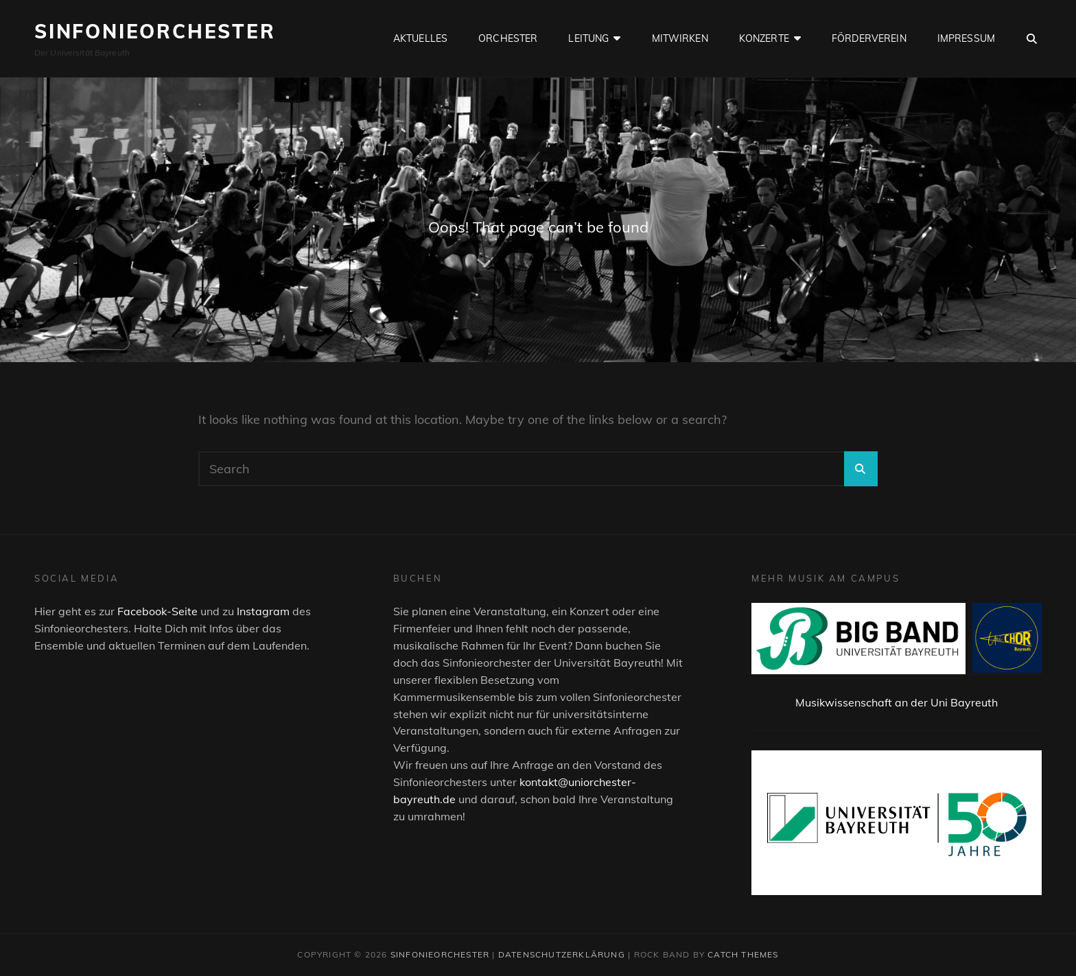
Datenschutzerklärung (561, 954)
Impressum (966, 38)
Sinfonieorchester (155, 31)
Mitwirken (680, 38)
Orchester (507, 38)
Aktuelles (420, 38)
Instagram (263, 611)
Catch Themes (742, 954)
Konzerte (764, 38)
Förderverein (869, 38)
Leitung (588, 38)
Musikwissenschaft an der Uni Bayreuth (896, 702)
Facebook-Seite (157, 611)
